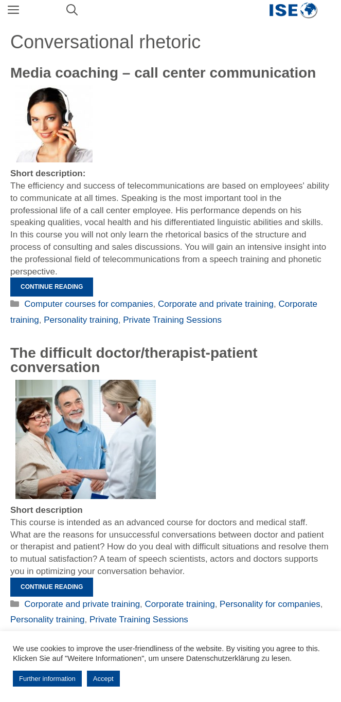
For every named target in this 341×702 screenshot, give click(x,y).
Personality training (81, 320)
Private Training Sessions (172, 320)
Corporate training (180, 604)
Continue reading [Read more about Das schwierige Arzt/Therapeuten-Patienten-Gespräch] (52, 586)
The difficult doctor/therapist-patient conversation (134, 360)
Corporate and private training (216, 304)
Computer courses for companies (88, 304)
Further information (47, 678)
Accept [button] (103, 678)
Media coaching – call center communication (163, 73)
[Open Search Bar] (72, 10)
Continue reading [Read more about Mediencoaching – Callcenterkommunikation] (52, 286)
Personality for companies (270, 604)
